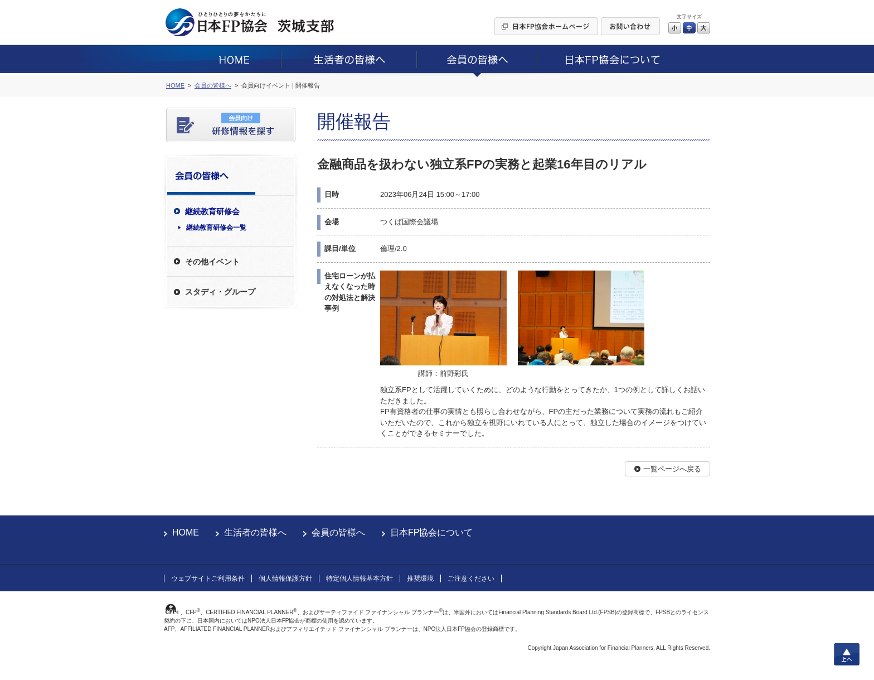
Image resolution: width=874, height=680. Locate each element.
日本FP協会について (431, 532)
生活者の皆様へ (255, 532)
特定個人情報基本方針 (359, 578)
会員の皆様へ (338, 532)
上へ (846, 654)
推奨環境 (420, 578)
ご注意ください (471, 578)
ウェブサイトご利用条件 (208, 578)
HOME (185, 532)
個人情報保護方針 (285, 578)
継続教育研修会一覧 (216, 228)
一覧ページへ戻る (672, 469)
